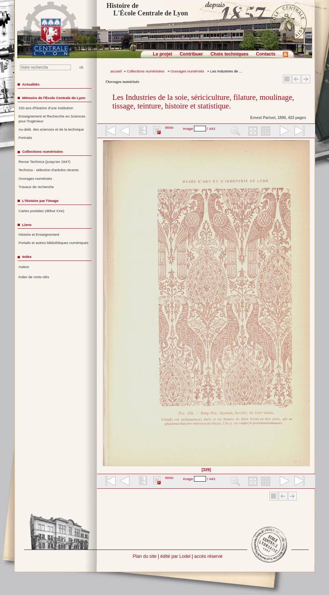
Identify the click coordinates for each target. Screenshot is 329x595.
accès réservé (208, 556)
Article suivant (306, 79)
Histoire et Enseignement (38, 234)
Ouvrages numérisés (188, 71)
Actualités (30, 84)
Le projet (162, 54)
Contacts (265, 54)
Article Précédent (296, 79)
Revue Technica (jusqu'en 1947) (44, 162)
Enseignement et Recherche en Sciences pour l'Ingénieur (51, 118)
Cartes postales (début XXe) (41, 211)
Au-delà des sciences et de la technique (51, 129)
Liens (27, 225)
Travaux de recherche (36, 187)
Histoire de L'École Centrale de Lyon (147, 9)
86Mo (169, 128)
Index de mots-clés (33, 277)
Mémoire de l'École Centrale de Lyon (54, 98)
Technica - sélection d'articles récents (48, 170)
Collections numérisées (146, 71)
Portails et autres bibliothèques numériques (53, 243)
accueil (116, 71)
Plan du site (145, 556)
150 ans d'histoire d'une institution (45, 108)
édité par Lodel (175, 556)
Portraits (25, 138)
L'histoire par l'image (40, 201)
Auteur (23, 267)
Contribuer (191, 54)
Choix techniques (229, 54)
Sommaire (287, 79)
